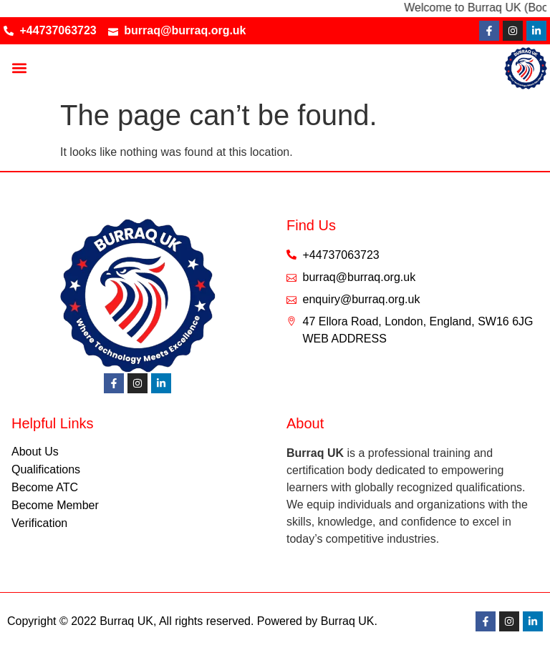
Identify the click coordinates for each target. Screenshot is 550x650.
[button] (19, 68)
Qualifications (45, 469)
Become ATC (44, 487)
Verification (39, 523)
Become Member (55, 505)
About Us (35, 451)
